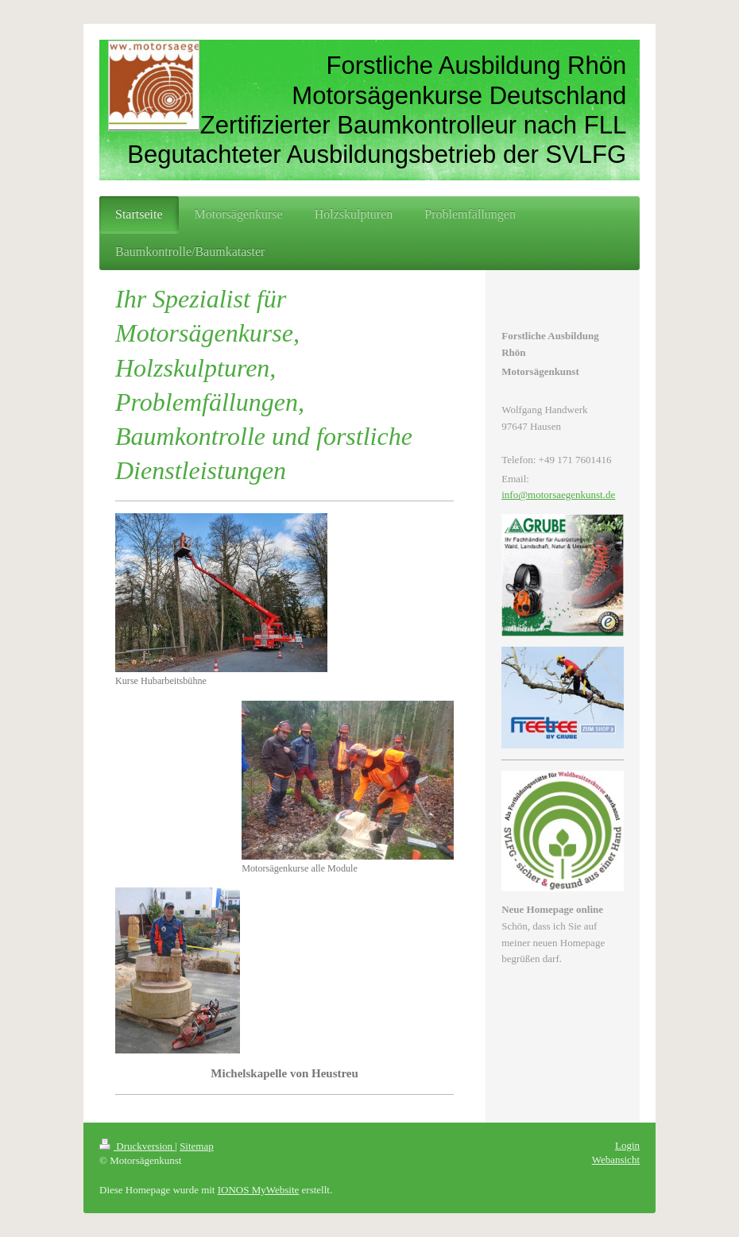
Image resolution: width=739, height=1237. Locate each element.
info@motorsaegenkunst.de (558, 495)
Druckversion (137, 1146)
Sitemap (197, 1146)
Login (627, 1145)
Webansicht (616, 1159)
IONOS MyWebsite (259, 1190)
